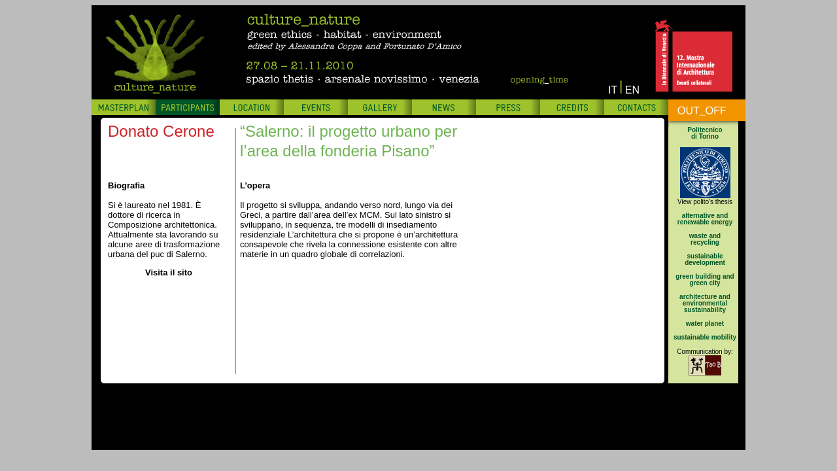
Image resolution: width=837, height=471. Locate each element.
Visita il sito (168, 272)
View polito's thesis (704, 201)
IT (612, 90)
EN (632, 90)
